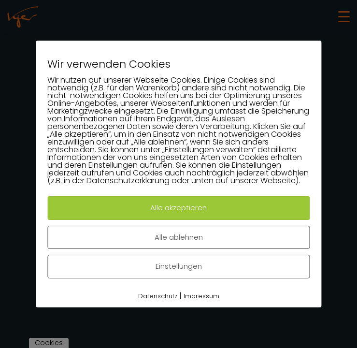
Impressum (201, 296)
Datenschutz (157, 296)
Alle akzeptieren (178, 208)
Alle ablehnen (179, 237)
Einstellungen (179, 266)
